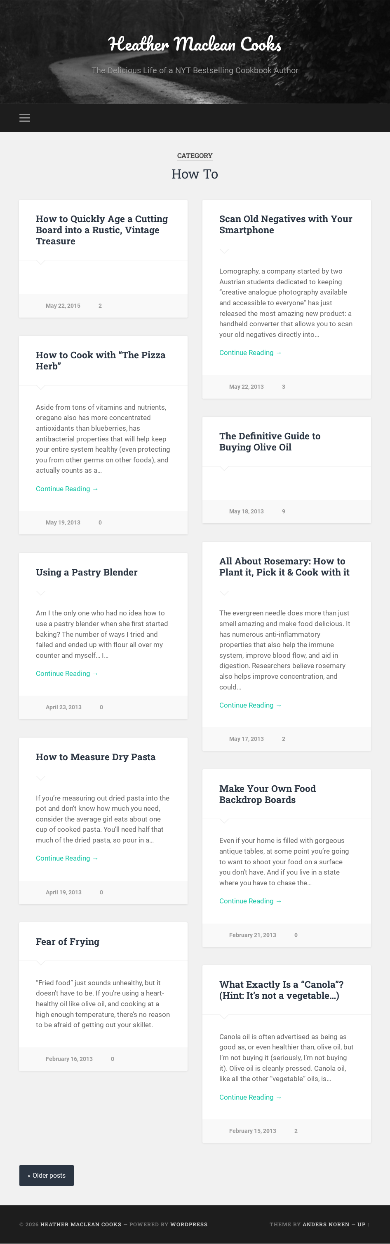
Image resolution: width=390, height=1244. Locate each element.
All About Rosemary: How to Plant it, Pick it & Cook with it (284, 566)
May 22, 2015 (63, 305)
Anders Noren (326, 1224)
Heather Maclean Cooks (195, 43)
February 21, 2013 (252, 935)
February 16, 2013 (69, 1059)
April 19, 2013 (64, 892)
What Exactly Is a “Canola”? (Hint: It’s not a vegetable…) (281, 990)
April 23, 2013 (64, 707)
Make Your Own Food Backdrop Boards (267, 793)
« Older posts (47, 1176)
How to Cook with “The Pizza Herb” (101, 360)
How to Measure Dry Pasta (96, 756)
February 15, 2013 (252, 1131)
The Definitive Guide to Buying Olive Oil (270, 441)
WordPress (189, 1224)
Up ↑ (363, 1224)
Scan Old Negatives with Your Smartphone (285, 224)
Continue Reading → (250, 353)
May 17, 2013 (246, 739)
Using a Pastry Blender (87, 572)
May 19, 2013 (63, 523)
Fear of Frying (67, 941)
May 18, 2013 (246, 511)
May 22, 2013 (246, 386)
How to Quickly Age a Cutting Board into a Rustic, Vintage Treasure (102, 230)
